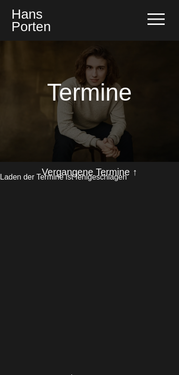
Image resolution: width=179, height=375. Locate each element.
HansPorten (31, 20)
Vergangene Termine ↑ (89, 172)
